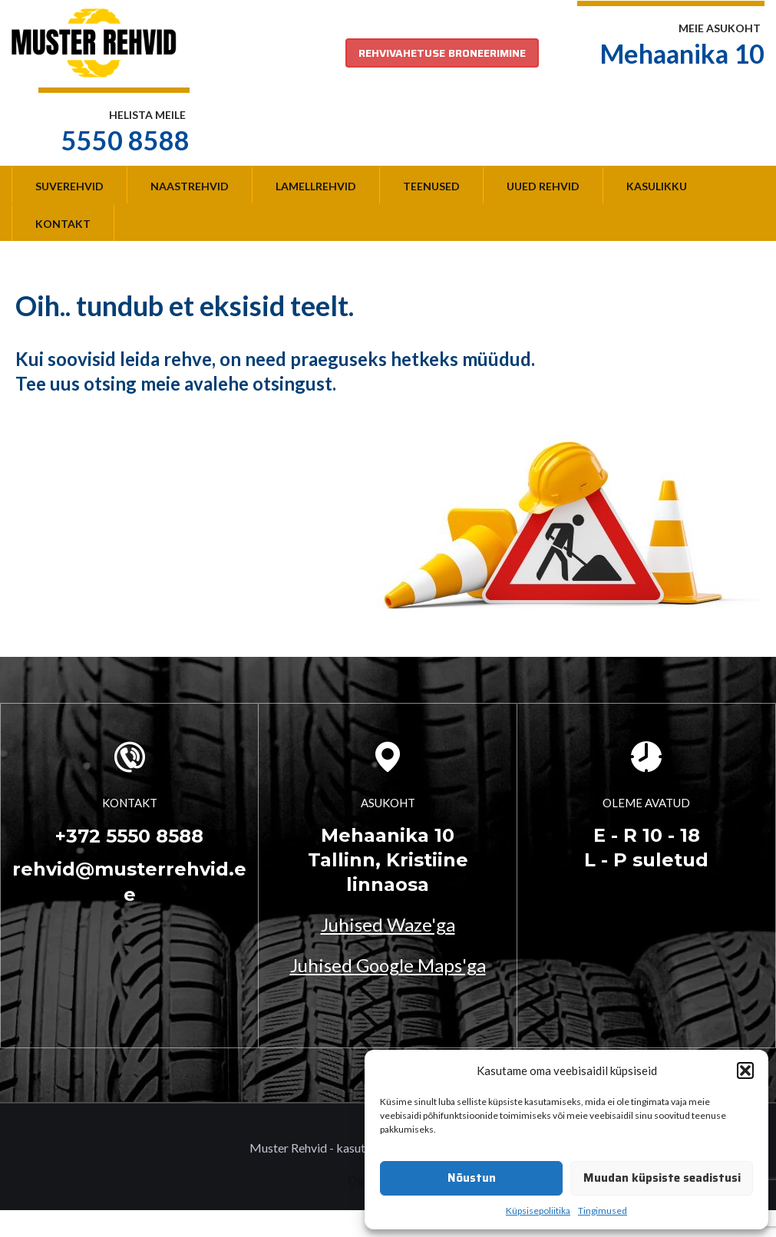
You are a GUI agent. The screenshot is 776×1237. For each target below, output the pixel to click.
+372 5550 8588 (129, 836)
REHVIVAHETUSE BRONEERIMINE (442, 53)
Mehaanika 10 (682, 53)
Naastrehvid (189, 186)
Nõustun (471, 1178)
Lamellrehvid (316, 186)
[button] (745, 1070)
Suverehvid (69, 186)
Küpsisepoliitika (538, 1210)
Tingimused (602, 1210)
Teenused (431, 186)
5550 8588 (125, 140)
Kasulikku (656, 186)
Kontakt (63, 223)
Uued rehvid (543, 186)
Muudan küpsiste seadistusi (662, 1178)
